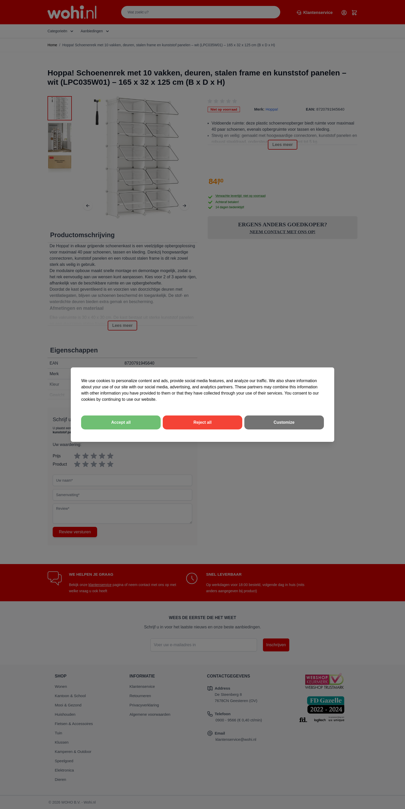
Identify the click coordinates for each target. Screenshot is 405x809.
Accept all (121, 422)
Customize (284, 422)
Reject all (202, 422)
